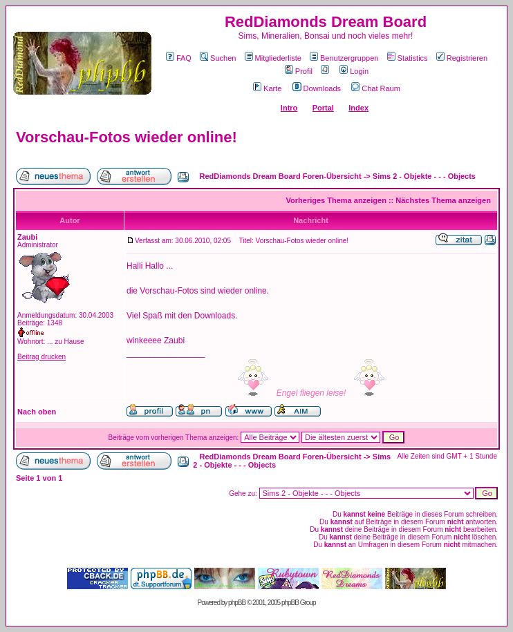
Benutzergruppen (344, 58)
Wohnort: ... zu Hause (50, 341)
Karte (267, 88)
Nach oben (36, 412)
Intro (289, 108)
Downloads (316, 88)
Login (354, 71)
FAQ (179, 58)
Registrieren (461, 58)
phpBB (236, 602)
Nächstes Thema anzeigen (443, 200)
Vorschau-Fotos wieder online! (126, 137)
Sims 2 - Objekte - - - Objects (424, 176)
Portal (323, 108)
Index (358, 108)
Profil (299, 71)
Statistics (407, 58)
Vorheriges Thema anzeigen (336, 200)
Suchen (218, 58)
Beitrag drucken (41, 357)
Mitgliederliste (273, 58)
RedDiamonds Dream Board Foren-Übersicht (281, 176)
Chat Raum (375, 88)
